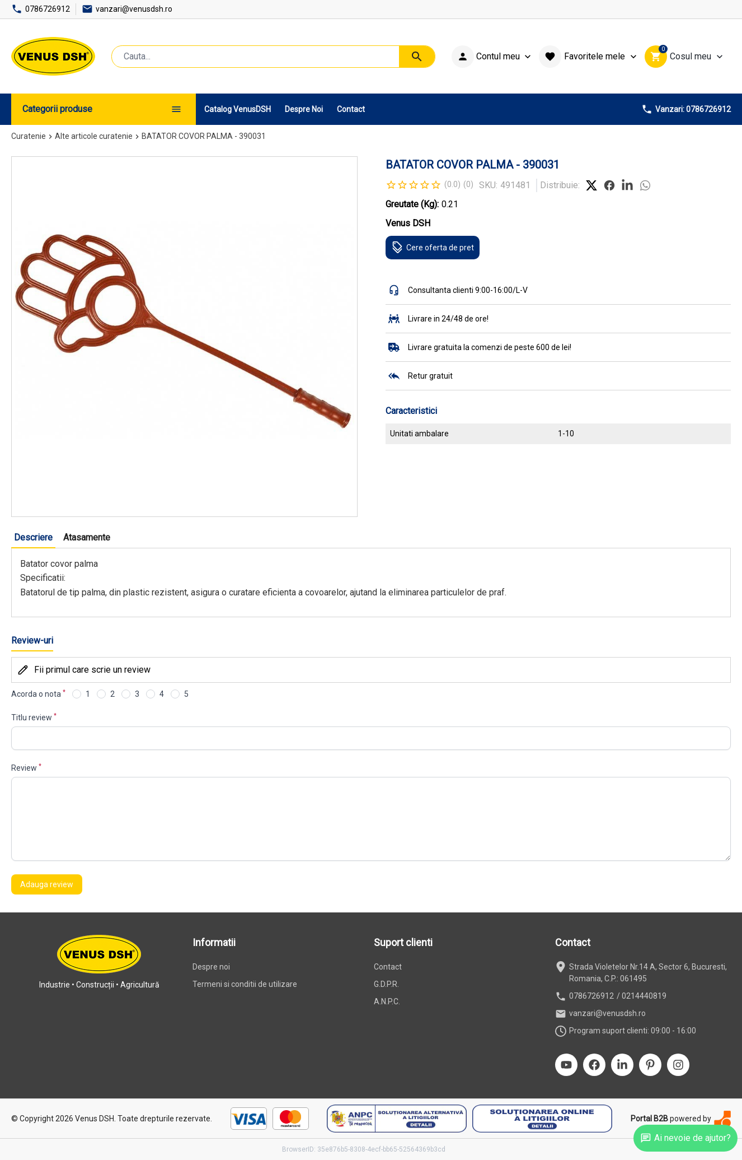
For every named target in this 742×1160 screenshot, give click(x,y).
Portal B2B (649, 1118)
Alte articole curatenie (94, 136)
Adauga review (46, 884)
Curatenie (28, 136)
